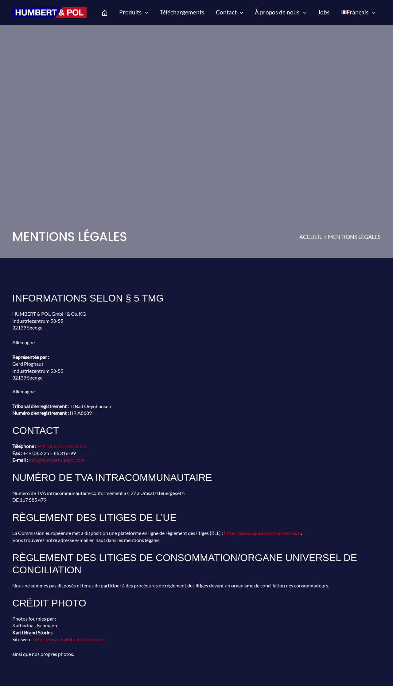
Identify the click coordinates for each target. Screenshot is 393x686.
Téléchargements (182, 12)
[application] (145, 12)
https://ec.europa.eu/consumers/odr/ (262, 533)
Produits (133, 12)
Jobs (323, 12)
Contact (229, 12)
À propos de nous (280, 12)
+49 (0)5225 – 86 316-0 (62, 446)
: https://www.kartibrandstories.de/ (68, 639)
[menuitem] (358, 12)
